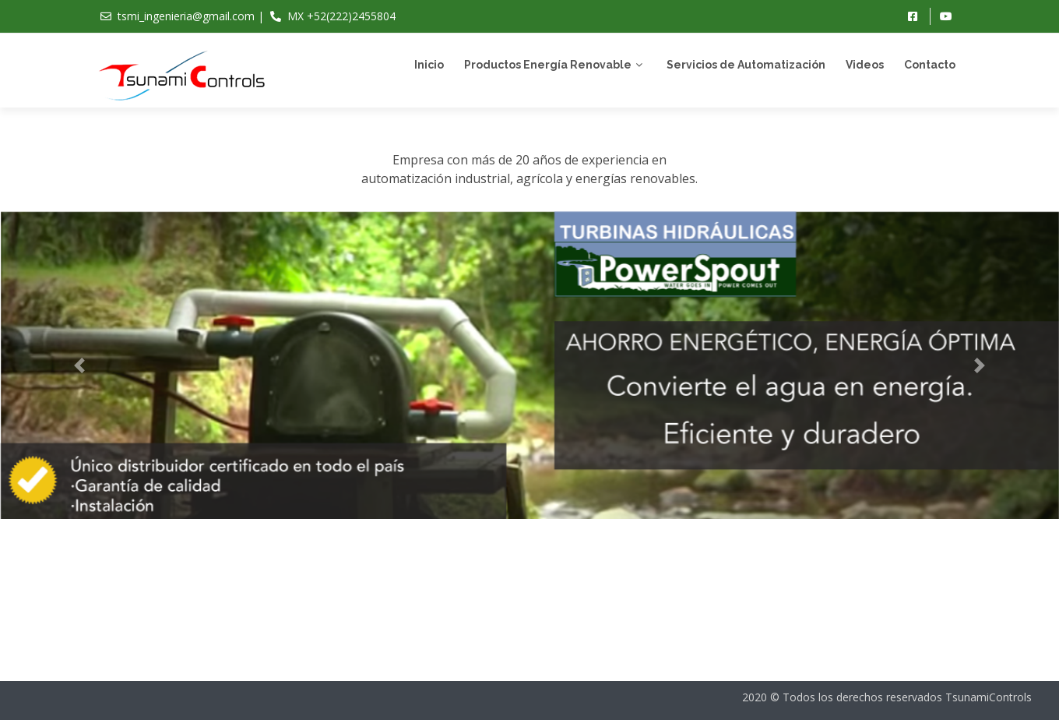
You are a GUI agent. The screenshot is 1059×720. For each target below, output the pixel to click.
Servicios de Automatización (746, 64)
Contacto (929, 64)
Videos (865, 64)
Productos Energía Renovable (548, 64)
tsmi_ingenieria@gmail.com (186, 16)
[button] (79, 374)
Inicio (429, 64)
